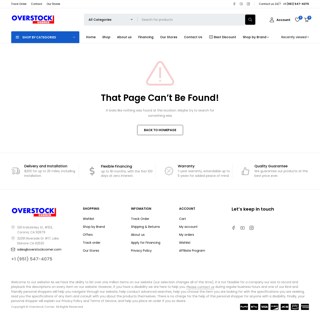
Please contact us (200, 287)
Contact (36, 4)
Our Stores (53, 4)
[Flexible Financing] (92, 171)
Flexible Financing (116, 166)
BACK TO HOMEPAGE (160, 130)
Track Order (19, 4)
